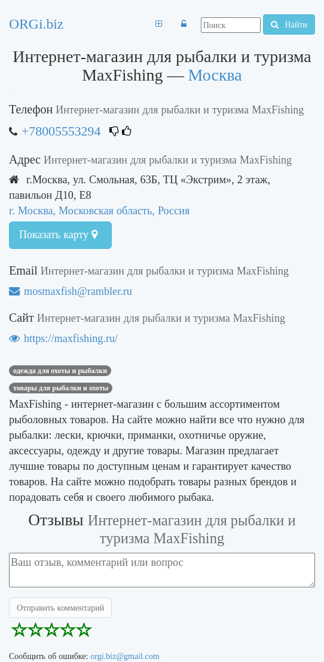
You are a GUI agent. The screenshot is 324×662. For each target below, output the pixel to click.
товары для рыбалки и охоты (60, 388)
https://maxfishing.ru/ (63, 338)
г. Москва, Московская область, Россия (99, 210)
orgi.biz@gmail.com (124, 656)
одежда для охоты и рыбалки (60, 370)
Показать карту (58, 234)
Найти (289, 24)
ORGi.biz (36, 24)
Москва (215, 75)
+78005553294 (61, 131)
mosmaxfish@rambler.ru (70, 291)
